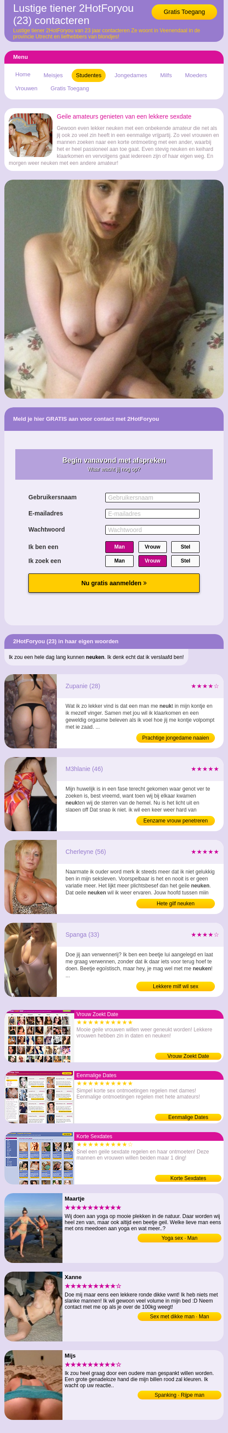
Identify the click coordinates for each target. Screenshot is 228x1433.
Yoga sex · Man (179, 1238)
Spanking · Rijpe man (179, 1395)
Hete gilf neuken (176, 904)
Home (23, 74)
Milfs (166, 75)
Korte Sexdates (188, 1178)
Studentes (89, 75)
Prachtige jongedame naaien (175, 738)
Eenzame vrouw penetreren (175, 821)
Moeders (196, 75)
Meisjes (53, 75)
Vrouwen (26, 88)
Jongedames (130, 75)
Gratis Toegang (184, 11)
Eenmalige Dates (188, 1117)
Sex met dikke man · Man (179, 1317)
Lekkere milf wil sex (175, 986)
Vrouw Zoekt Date (188, 1056)
